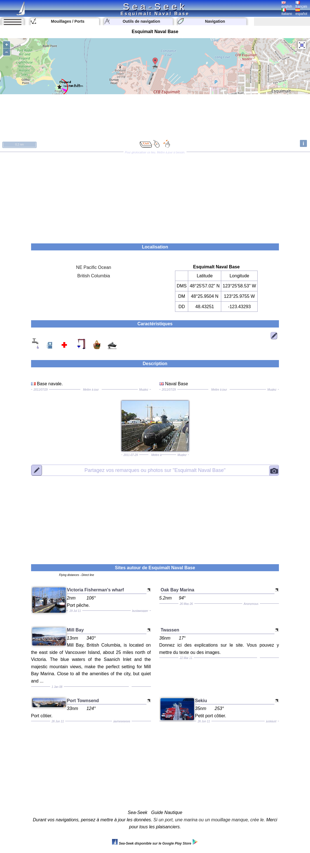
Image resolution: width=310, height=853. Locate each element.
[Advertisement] (155, 195)
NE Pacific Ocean (93, 267)
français (301, 4)
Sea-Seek (155, 6)
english (286, 4)
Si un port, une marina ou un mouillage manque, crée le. (209, 819)
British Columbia (93, 275)
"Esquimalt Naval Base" (154, 470)
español (301, 12)
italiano (286, 12)
